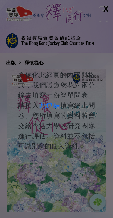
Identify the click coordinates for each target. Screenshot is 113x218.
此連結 (49, 105)
